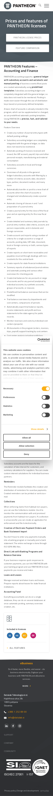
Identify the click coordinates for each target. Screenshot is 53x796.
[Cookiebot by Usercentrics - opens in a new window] (38, 340)
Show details (37, 429)
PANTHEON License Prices (28, 37)
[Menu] (45, 5)
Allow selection (26, 446)
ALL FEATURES (17, 647)
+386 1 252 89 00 (15, 711)
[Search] (38, 5)
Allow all (26, 437)
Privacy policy (10, 790)
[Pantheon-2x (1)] (20, 5)
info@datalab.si (14, 717)
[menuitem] (38, 5)
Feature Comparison (27, 48)
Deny (26, 454)
